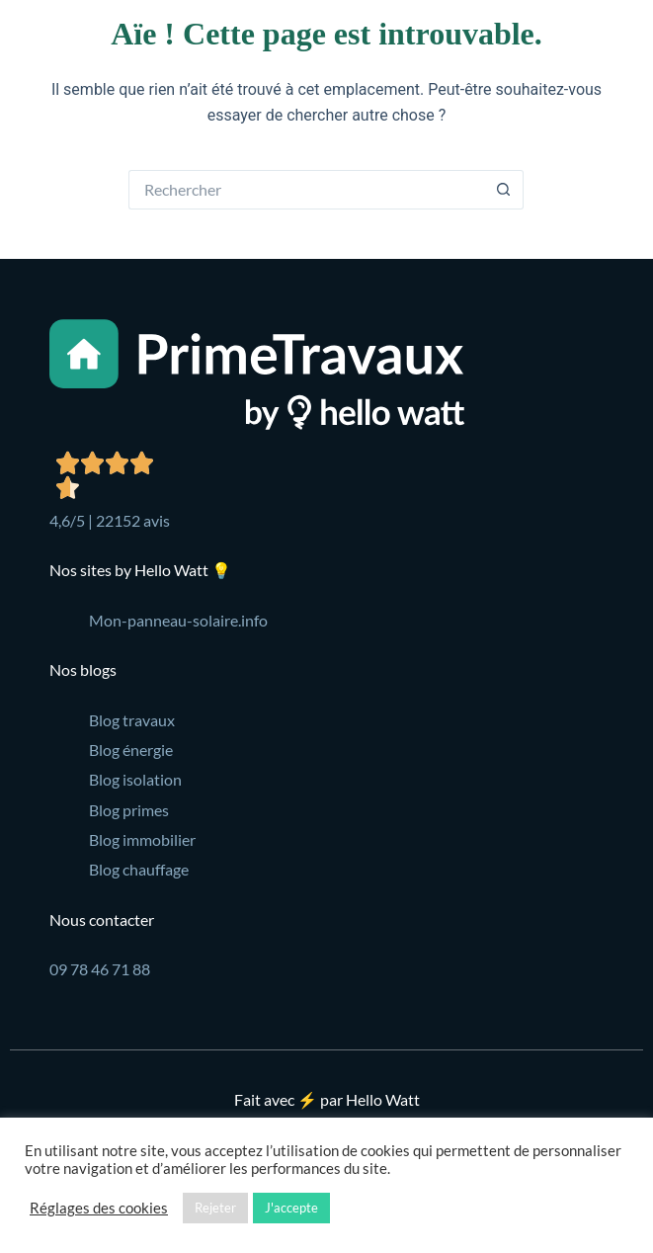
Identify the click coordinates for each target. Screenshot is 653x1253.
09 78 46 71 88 (99, 969)
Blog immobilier (142, 839)
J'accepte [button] (291, 1207)
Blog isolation (135, 779)
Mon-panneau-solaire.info (178, 620)
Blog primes (129, 809)
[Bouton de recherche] (504, 189)
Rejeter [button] (215, 1207)
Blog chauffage (139, 869)
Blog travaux (132, 719)
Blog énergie (131, 749)
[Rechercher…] (306, 189)
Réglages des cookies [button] (99, 1208)
